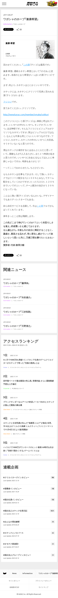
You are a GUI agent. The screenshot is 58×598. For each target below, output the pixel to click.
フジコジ (7, 102)
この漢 (26, 64)
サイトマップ (43, 587)
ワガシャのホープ (19, 24)
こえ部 (40, 206)
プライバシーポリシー (43, 581)
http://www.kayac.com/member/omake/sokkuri (26, 114)
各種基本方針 (14, 587)
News (14, 573)
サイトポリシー (14, 581)
